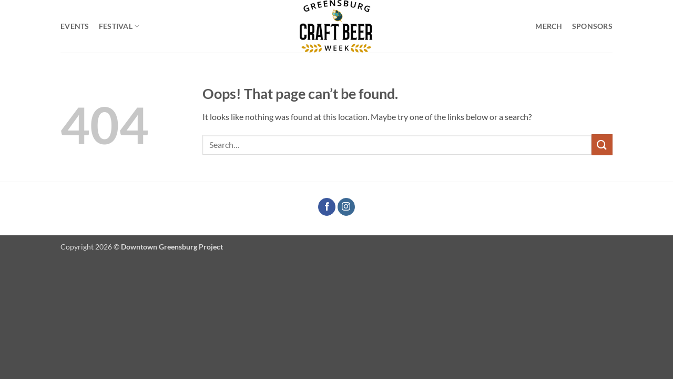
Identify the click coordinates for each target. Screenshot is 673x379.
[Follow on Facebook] (326, 207)
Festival (119, 26)
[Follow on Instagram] (346, 207)
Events (74, 26)
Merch (548, 26)
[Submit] (602, 144)
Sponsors (592, 26)
